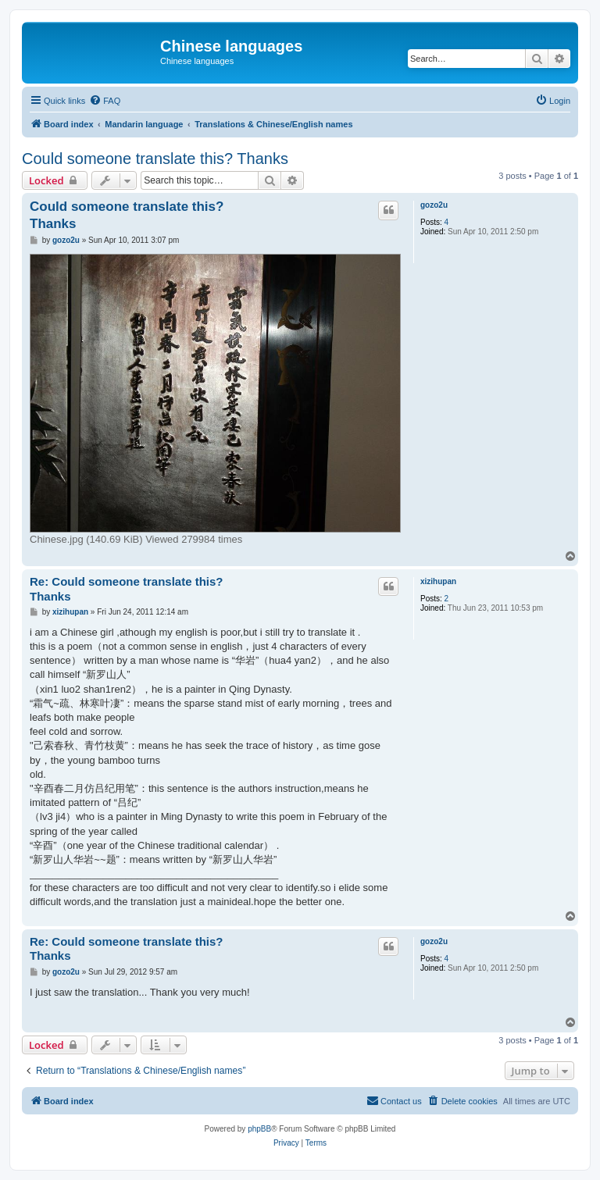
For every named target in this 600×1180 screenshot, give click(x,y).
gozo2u (434, 205)
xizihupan (438, 581)
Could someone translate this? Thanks (155, 158)
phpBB (259, 1129)
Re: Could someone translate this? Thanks (126, 589)
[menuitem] (104, 100)
